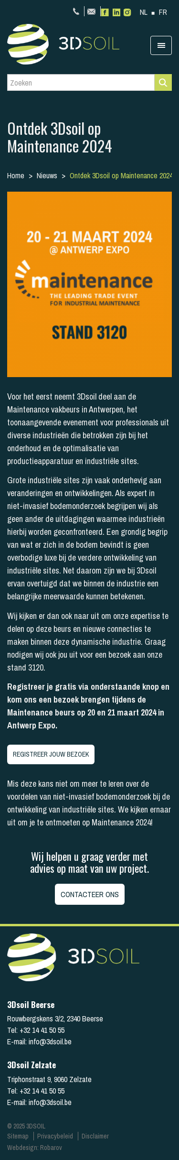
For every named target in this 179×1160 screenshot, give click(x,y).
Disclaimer (95, 1136)
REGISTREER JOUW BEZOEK (51, 754)
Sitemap (18, 1136)
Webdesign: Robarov (34, 1147)
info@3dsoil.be (92, 11)
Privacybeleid (55, 1136)
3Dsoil (78, 44)
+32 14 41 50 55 (77, 11)
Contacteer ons (90, 894)
